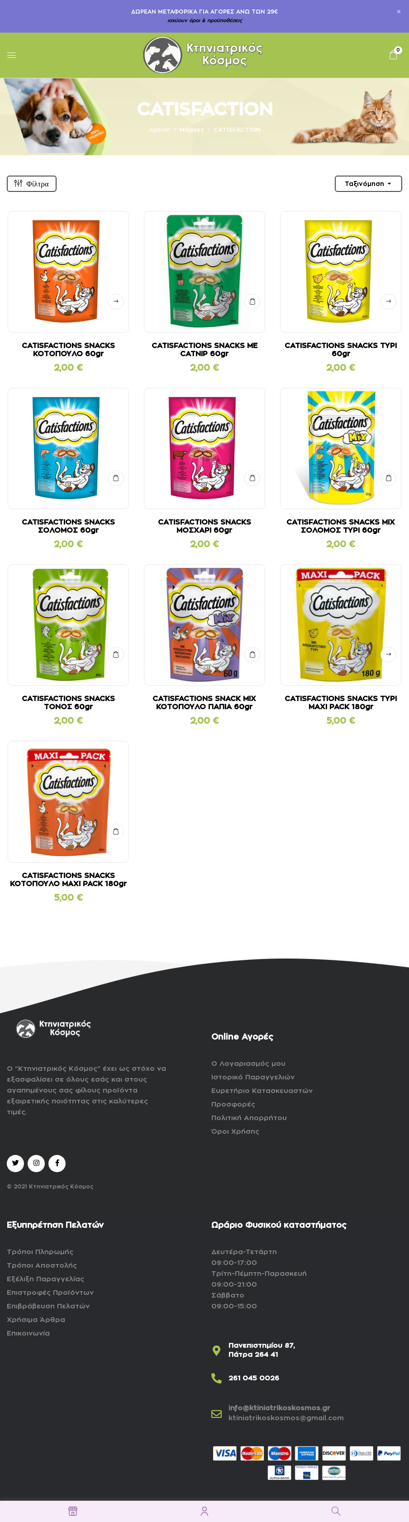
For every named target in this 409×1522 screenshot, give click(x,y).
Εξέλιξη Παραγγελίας (45, 1279)
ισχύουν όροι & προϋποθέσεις (204, 20)
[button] (393, 55)
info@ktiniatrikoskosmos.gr (279, 1408)
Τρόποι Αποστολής (42, 1265)
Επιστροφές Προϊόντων (50, 1292)
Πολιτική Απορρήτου (249, 1118)
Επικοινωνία (28, 1333)
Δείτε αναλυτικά (116, 302)
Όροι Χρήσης (235, 1131)
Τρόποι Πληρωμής (40, 1252)
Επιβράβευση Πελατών (48, 1306)
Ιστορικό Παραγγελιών (253, 1077)
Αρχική (159, 130)
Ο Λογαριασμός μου (248, 1063)
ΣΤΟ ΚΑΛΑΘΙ (252, 302)
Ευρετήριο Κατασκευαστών (262, 1091)
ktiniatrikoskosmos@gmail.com (286, 1418)
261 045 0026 (253, 1378)
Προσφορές (233, 1104)
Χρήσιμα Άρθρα (36, 1320)
